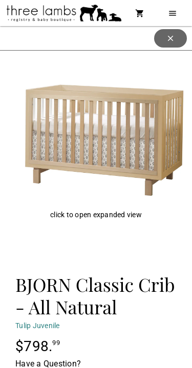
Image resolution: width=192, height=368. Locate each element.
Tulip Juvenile (37, 325)
